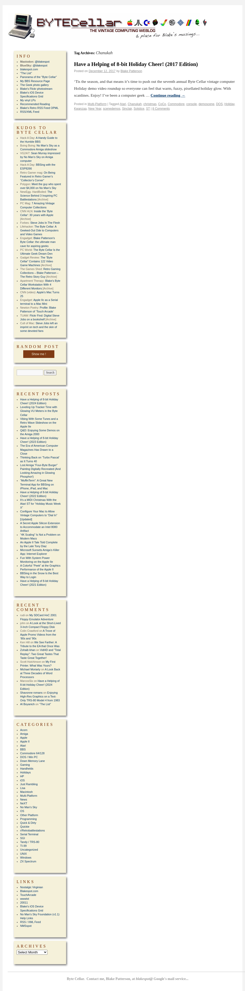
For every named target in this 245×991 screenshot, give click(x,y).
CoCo (162, 104)
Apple (23, 737)
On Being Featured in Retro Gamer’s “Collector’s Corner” (37, 176)
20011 (24, 902)
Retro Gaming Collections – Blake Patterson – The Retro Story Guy (40, 272)
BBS (23, 749)
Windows (25, 857)
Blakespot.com (29, 891)
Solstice (139, 108)
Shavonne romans (31, 692)
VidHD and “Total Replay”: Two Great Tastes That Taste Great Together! (40, 653)
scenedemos (111, 108)
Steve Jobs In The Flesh (45, 222)
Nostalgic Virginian (31, 887)
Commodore (176, 104)
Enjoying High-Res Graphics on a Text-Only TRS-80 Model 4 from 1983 (40, 696)
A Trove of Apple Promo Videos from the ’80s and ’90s (38, 634)
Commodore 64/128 (32, 753)
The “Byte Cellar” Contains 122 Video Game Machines (36, 261)
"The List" (26, 73)
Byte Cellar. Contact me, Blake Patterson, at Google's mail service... (128, 979)
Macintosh (26, 791)
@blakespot (42, 61)
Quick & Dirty (28, 822)
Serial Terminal (29, 834)
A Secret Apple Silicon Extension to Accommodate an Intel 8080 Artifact (40, 527)
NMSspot (25, 925)
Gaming (25, 764)
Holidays (25, 772)
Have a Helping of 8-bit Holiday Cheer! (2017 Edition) (136, 64)
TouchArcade (28, 894)
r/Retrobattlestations (32, 830)
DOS (219, 104)
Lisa (22, 788)
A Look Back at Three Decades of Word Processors (40, 673)
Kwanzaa (80, 108)
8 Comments (161, 108)
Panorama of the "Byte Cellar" (38, 76)
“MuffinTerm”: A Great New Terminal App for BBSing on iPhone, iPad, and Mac (37, 484)
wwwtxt (24, 898)
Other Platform (29, 815)
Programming (28, 818)
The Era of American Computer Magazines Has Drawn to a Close (39, 449)
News (23, 799)
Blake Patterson (131, 71)
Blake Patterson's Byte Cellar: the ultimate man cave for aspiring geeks (38, 242)
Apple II (25, 741)
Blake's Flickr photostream (36, 88)
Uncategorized (29, 849)
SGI (22, 838)
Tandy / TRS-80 (29, 841)
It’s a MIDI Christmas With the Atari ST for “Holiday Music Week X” (40, 503)
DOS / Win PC (29, 757)
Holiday (229, 104)
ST (148, 108)
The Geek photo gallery (34, 84)
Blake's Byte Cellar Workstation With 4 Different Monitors (40, 284)
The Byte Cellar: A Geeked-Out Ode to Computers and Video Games (39, 230)
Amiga (24, 733)
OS (22, 811)
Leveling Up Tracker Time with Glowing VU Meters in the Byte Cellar (39, 411)
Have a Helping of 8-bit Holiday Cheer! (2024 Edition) (39, 684)
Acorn (23, 729)
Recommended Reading (35, 104)
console (191, 104)
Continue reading (168, 95)
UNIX (23, 853)
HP (22, 776)
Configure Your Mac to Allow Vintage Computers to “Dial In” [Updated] (38, 515)
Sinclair (127, 108)
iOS (22, 780)
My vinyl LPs (28, 100)
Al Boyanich (27, 704)
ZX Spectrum (28, 861)
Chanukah (135, 104)
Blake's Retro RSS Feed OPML (39, 107)
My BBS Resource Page (35, 81)
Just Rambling (29, 784)
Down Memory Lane (32, 760)
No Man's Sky (28, 807)
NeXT (23, 803)
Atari (123, 104)
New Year (94, 108)
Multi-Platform (97, 104)
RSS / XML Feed (30, 922)
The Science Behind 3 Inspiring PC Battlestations (38, 195)
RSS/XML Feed (29, 111)
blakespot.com (29, 69)
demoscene (206, 104)
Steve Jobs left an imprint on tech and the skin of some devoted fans (38, 327)
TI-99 (23, 845)
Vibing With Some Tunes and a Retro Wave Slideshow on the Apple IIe (39, 422)
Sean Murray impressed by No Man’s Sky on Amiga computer (40, 157)
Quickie (24, 826)
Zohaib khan (27, 649)
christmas (149, 104)
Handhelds (26, 768)
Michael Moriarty (30, 669)
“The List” (45, 704)
